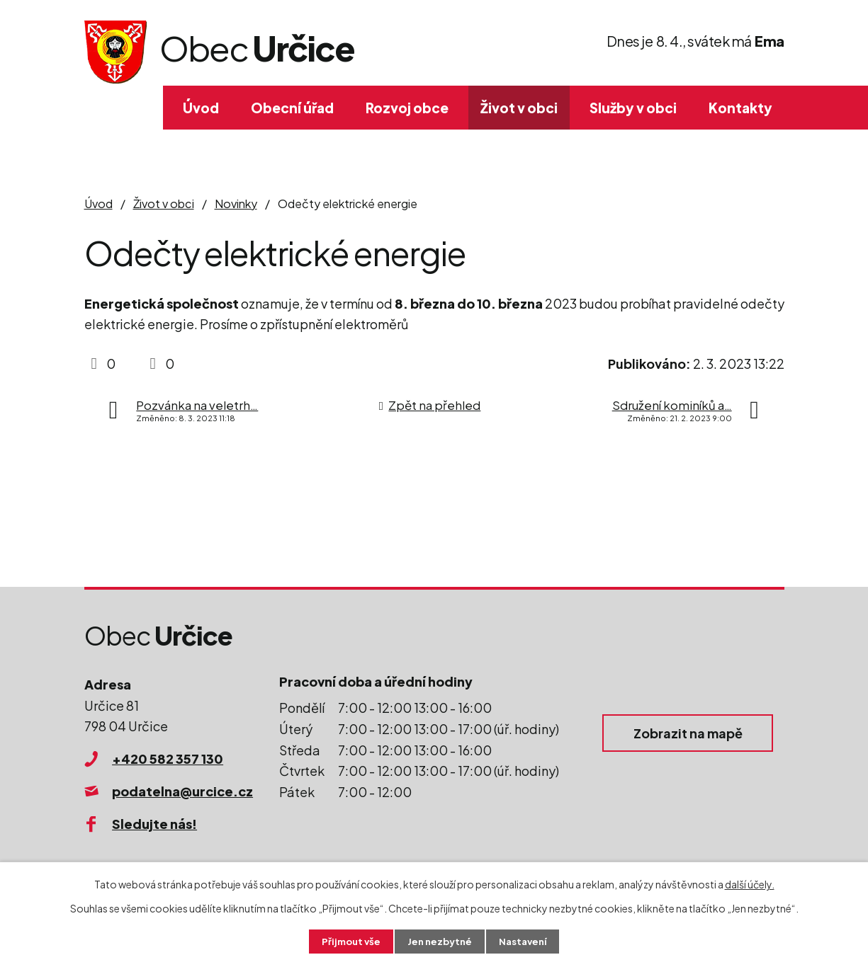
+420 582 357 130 (167, 758)
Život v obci (519, 107)
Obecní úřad (292, 107)
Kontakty (740, 107)
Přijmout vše (347, 940)
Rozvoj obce (407, 107)
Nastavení (526, 940)
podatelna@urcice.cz (182, 791)
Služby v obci (633, 107)
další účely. (749, 882)
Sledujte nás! (154, 824)
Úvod (201, 107)
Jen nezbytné (439, 940)
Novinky (236, 203)
